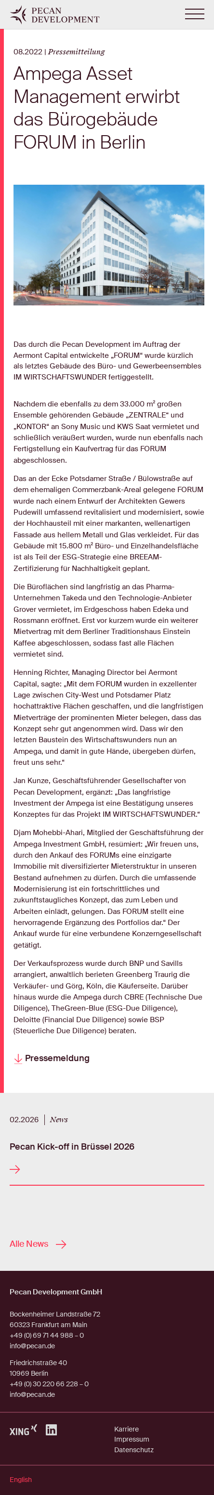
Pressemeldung (51, 1058)
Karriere (126, 1429)
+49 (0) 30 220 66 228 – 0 (49, 1384)
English (21, 1479)
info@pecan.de (32, 1346)
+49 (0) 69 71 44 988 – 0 (47, 1335)
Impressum (131, 1439)
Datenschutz (134, 1449)
